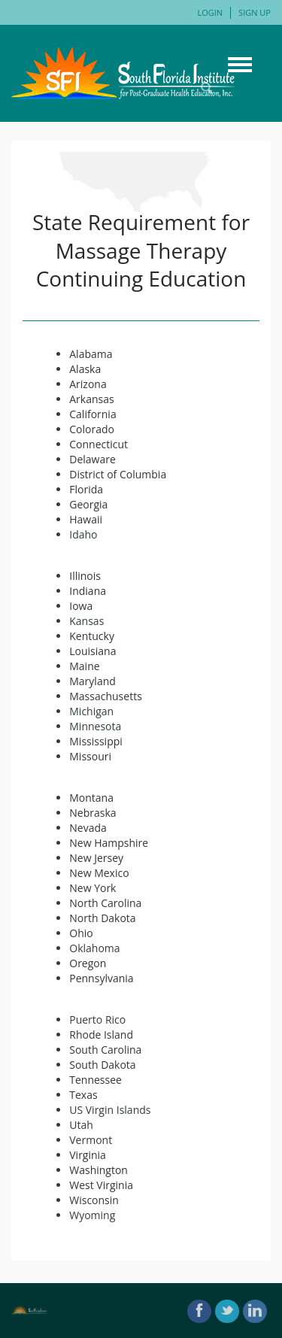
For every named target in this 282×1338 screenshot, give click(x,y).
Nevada (88, 828)
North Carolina (105, 903)
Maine (84, 666)
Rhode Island (101, 1034)
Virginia (87, 1155)
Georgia (88, 504)
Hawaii (85, 519)
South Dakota (102, 1064)
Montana (91, 797)
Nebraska (92, 813)
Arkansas (91, 399)
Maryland (92, 681)
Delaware (92, 459)
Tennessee (95, 1080)
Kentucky (91, 636)
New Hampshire (108, 843)
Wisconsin (94, 1200)
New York (92, 888)
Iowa (80, 606)
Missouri (90, 756)
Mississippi (96, 741)
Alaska (85, 369)
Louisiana (92, 651)
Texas (83, 1095)
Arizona (87, 384)
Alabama (90, 354)
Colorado (91, 429)
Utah (81, 1125)
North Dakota (102, 918)
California (92, 414)
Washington (98, 1170)
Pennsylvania (101, 978)
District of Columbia (117, 474)
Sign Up (254, 12)
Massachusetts (105, 696)
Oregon (87, 963)
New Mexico (99, 873)
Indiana (87, 591)
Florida (86, 489)
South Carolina (105, 1049)
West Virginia (101, 1185)
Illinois (85, 576)
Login (210, 12)
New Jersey (96, 858)
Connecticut (98, 444)
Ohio (80, 933)
